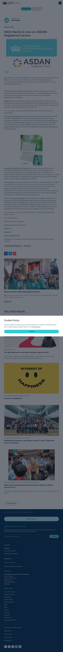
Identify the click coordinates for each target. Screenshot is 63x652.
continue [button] (31, 331)
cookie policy (36, 327)
